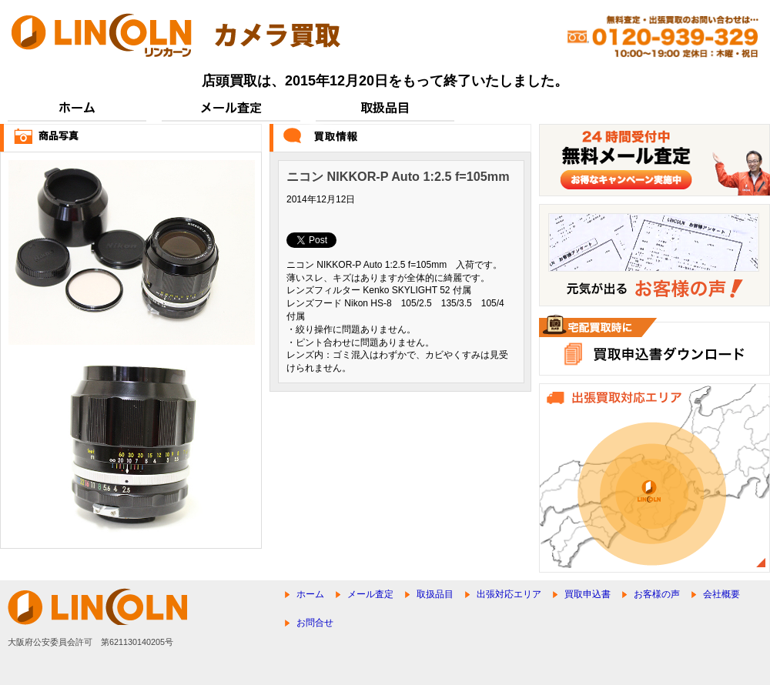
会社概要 (721, 594)
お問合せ (314, 622)
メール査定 (370, 594)
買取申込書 (587, 594)
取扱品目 (435, 594)
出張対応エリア (509, 594)
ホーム (310, 594)
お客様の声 (657, 594)
